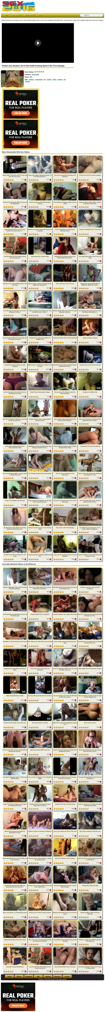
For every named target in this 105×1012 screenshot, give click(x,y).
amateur (31, 79)
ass (45, 79)
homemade (38, 79)
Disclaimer (28, 976)
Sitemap (48, 976)
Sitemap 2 (57, 976)
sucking (60, 79)
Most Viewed (29, 15)
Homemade (35, 74)
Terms (9, 976)
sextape (27, 81)
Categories (16, 15)
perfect (49, 79)
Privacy (19, 976)
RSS (40, 15)
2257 (38, 976)
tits (65, 79)
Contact (67, 976)
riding (54, 79)
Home (5, 15)
